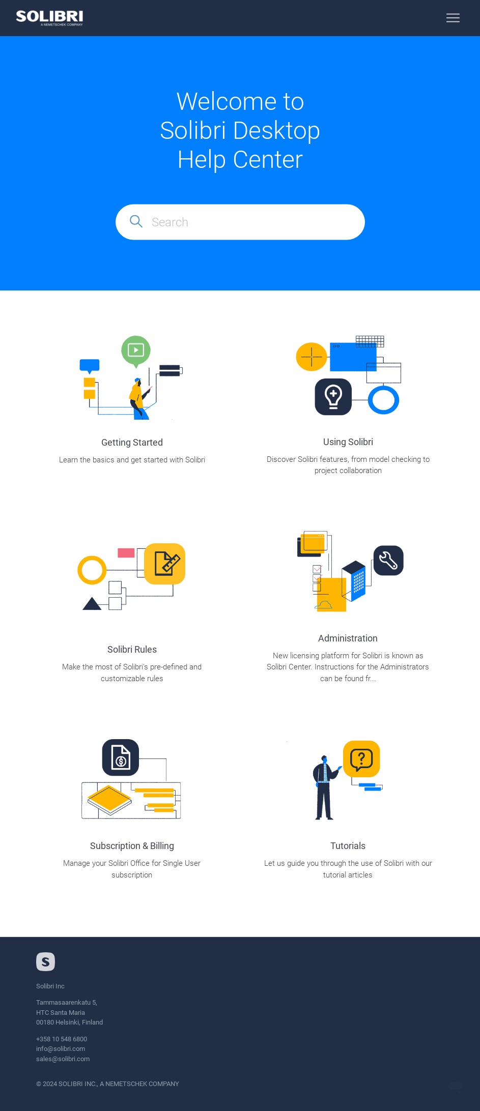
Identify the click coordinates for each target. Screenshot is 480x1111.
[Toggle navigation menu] (453, 18)
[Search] (240, 222)
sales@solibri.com (63, 1059)
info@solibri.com (60, 1048)
